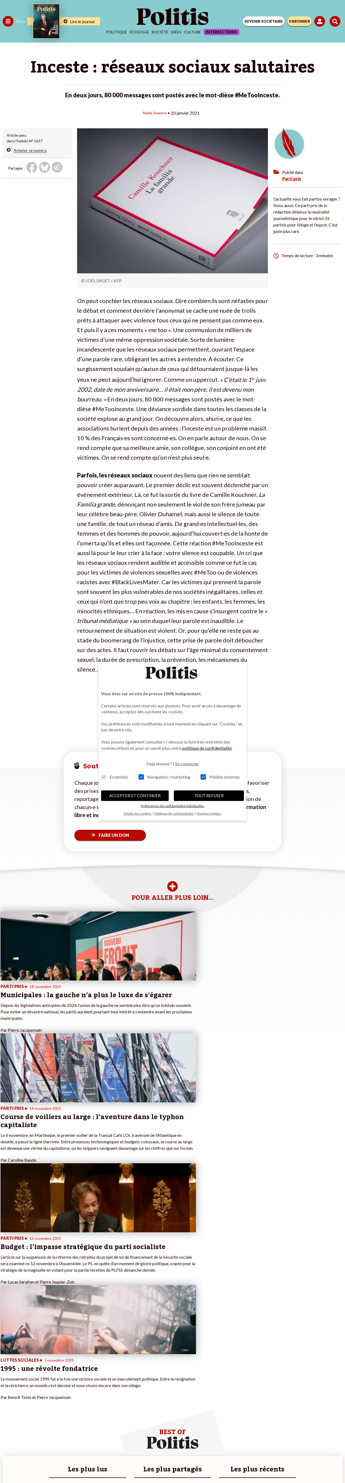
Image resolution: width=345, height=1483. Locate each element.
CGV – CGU (173, 1445)
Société (160, 32)
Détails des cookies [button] (138, 813)
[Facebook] (110, 1464)
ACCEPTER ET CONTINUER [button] (135, 795)
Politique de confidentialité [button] (174, 813)
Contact (60, 1445)
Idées (176, 32)
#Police (94, 1362)
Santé (28, 1373)
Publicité (257, 1445)
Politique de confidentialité (217, 1445)
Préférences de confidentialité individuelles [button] (172, 806)
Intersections (221, 32)
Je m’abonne (56, 1373)
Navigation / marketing (164, 776)
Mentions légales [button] (209, 813)
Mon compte (56, 1396)
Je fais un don (57, 1362)
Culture (192, 32)
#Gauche (96, 1367)
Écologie (139, 32)
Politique (116, 32)
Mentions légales (91, 1445)
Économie (31, 1362)
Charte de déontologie (134, 1445)
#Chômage (97, 1379)
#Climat (94, 1356)
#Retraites (97, 1373)
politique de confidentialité (207, 748)
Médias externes (220, 776)
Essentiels (114, 776)
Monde (9, 1390)
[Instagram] (161, 1464)
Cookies (280, 1445)
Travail (28, 1356)
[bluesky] (127, 1464)
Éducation (31, 1367)
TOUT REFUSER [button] (209, 795)
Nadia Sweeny (155, 112)
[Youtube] (144, 1464)
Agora (8, 1356)
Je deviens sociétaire (63, 1367)
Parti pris (291, 178)
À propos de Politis (61, 1390)
